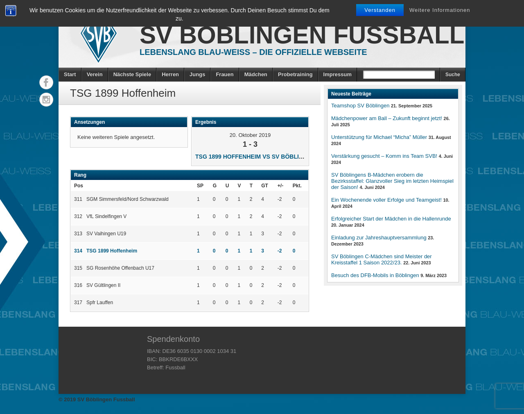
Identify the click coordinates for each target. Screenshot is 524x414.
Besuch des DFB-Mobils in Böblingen (375, 275)
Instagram (46, 99)
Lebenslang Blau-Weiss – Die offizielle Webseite (253, 52)
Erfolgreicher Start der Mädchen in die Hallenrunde (391, 219)
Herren (170, 74)
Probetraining (295, 74)
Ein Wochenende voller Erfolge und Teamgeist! (386, 200)
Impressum (337, 74)
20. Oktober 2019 (250, 135)
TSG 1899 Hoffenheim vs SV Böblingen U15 (261, 156)
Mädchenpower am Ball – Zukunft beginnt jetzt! (386, 118)
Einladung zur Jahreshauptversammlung (379, 237)
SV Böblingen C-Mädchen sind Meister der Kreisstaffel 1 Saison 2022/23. (381, 259)
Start (70, 74)
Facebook (46, 82)
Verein (95, 74)
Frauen (224, 74)
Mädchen (255, 74)
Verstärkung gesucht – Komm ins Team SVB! (384, 156)
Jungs (197, 74)
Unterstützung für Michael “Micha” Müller (379, 137)
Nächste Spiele (132, 74)
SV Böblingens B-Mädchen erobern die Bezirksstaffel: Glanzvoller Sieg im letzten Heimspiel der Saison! (392, 181)
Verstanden (379, 10)
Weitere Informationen (439, 10)
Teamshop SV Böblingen (360, 105)
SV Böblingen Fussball (302, 35)
